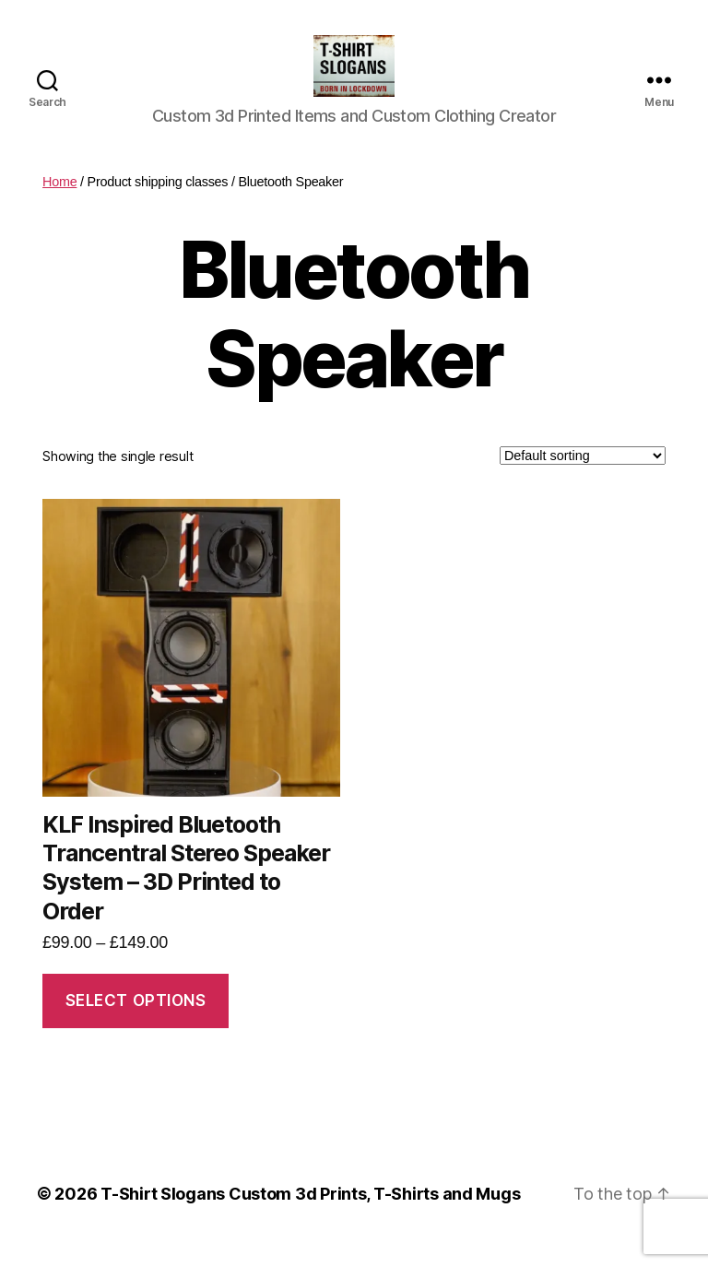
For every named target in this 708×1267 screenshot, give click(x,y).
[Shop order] (583, 477)
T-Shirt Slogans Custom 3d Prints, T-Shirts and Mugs (310, 1215)
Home (59, 202)
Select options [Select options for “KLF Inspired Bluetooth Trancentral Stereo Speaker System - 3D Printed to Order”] (135, 1021)
